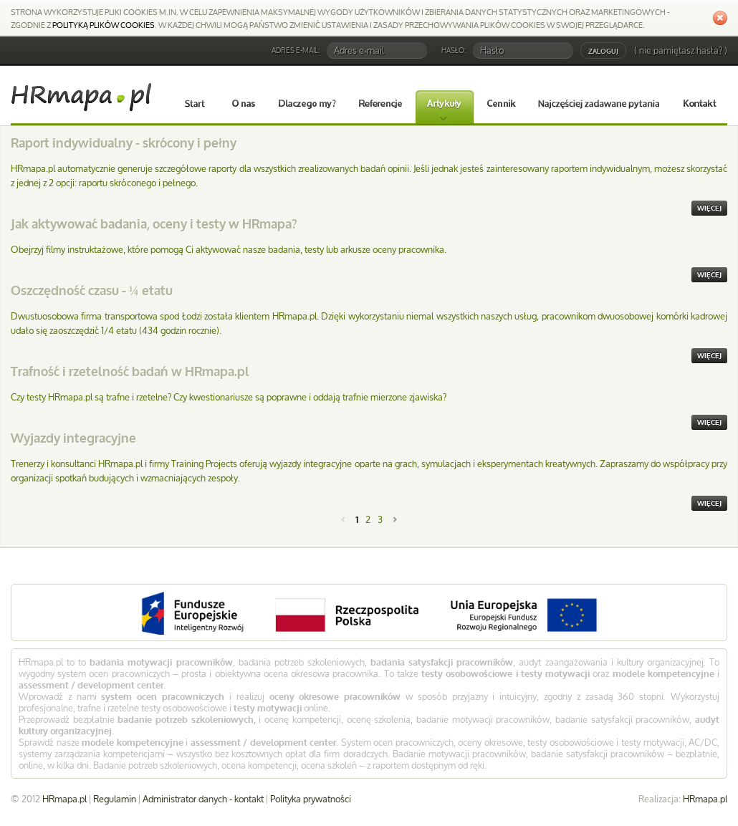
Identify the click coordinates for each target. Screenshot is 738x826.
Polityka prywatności (310, 799)
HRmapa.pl (705, 799)
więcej (709, 208)
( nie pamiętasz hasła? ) (680, 50)
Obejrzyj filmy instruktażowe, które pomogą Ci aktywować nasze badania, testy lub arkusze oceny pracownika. (228, 249)
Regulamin (114, 799)
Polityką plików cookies (103, 25)
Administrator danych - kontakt (203, 799)
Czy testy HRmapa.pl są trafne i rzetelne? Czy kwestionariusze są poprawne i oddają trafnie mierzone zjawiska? (228, 397)
